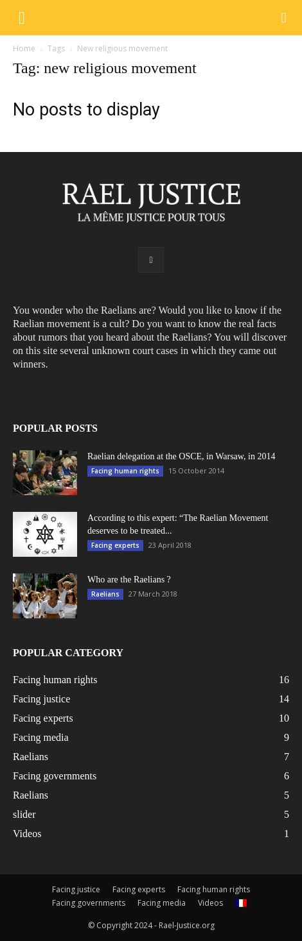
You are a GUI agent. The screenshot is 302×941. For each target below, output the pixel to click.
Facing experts (115, 545)
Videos (210, 902)
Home (24, 48)
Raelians (105, 593)
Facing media (162, 902)
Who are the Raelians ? (129, 579)
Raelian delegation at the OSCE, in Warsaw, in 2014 (181, 456)
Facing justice (76, 889)
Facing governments (88, 902)
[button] (283, 17)
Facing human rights (125, 470)
